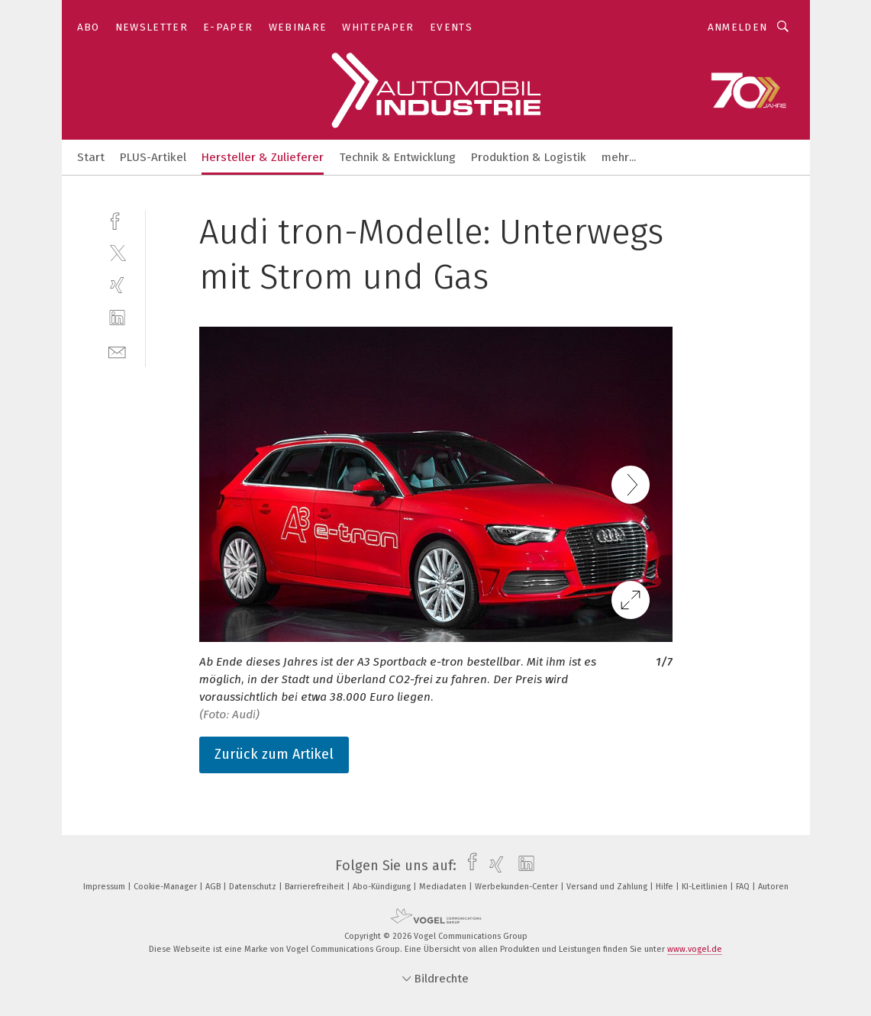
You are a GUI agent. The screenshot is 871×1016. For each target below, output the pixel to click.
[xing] (117, 285)
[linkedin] (117, 317)
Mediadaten (444, 887)
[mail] (117, 350)
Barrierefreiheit (316, 887)
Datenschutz (254, 887)
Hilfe (666, 887)
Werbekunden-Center (517, 887)
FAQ (744, 887)
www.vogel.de (694, 949)
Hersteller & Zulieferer (263, 157)
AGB (214, 887)
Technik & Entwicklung (397, 157)
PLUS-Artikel (153, 157)
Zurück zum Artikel (274, 754)
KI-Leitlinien (706, 887)
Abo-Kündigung (383, 887)
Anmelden (738, 27)
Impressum (105, 887)
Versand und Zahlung (608, 887)
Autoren (773, 887)
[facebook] (117, 219)
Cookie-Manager (166, 887)
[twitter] (117, 252)
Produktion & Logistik (528, 157)
